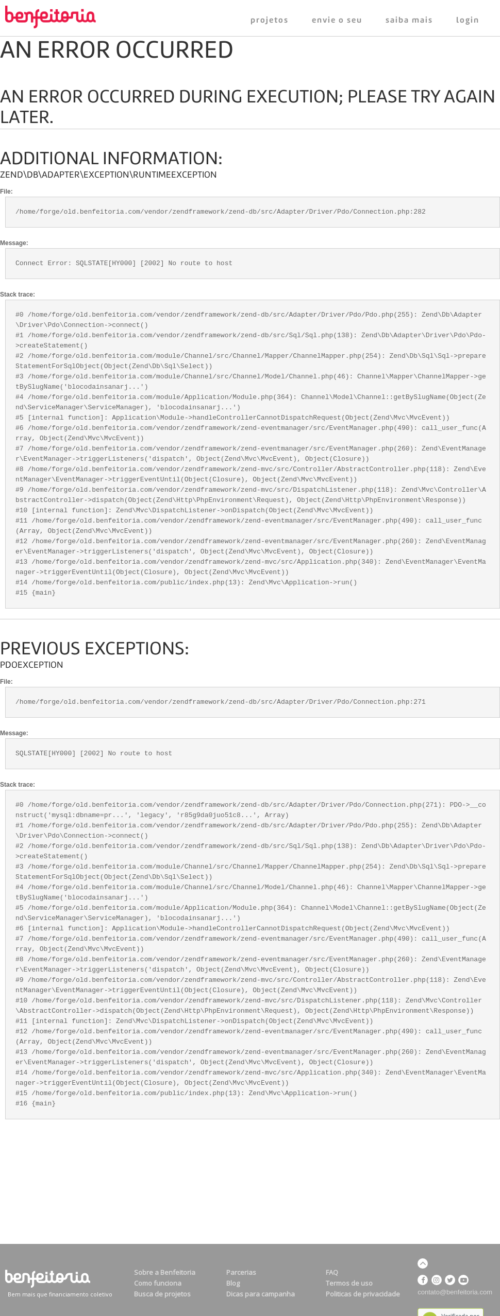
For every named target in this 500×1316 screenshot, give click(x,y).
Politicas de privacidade (363, 1293)
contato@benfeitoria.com (455, 1292)
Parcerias (241, 1272)
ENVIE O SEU (337, 20)
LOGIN (467, 20)
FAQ (332, 1272)
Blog (233, 1283)
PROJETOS (270, 20)
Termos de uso (349, 1283)
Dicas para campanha (260, 1293)
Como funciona (157, 1283)
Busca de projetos (162, 1293)
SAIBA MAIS (409, 20)
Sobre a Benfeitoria (164, 1272)
